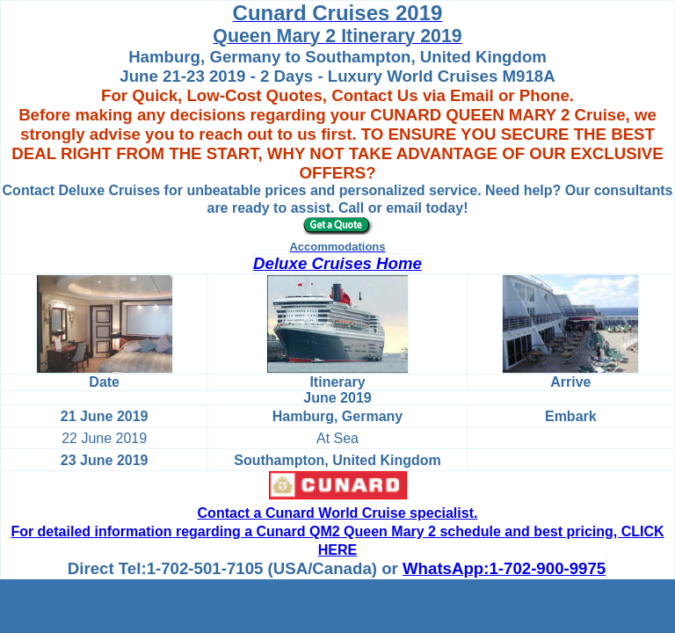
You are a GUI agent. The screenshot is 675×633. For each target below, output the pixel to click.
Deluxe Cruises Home (337, 263)
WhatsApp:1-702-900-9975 (504, 568)
